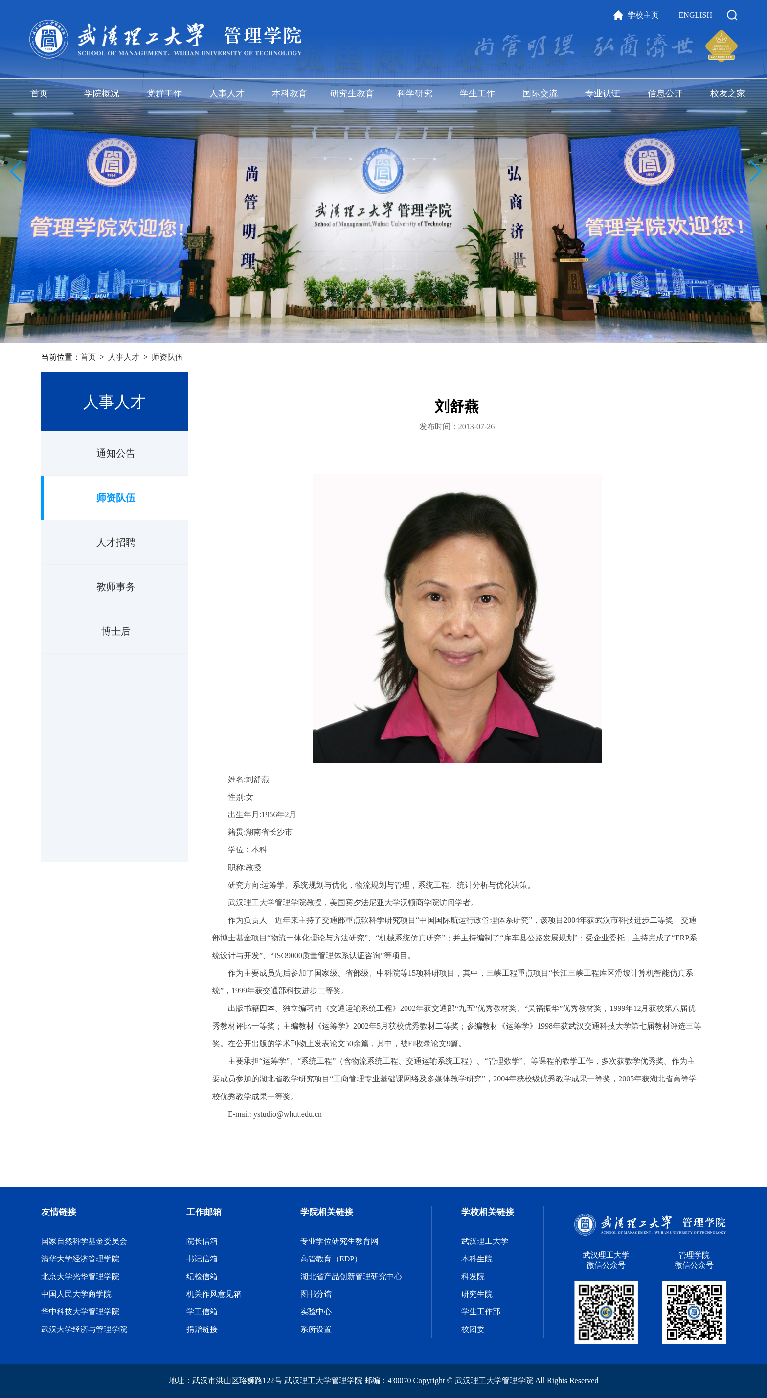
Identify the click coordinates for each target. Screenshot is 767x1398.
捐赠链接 (202, 1329)
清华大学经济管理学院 (80, 1259)
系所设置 (316, 1329)
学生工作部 (480, 1311)
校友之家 (727, 93)
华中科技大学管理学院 (80, 1311)
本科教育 (289, 93)
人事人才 (227, 93)
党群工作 (164, 93)
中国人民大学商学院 (76, 1294)
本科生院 (477, 1259)
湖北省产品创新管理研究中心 (351, 1276)
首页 (39, 93)
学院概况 (101, 93)
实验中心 (316, 1311)
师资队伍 (167, 357)
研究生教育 (352, 93)
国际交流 (540, 93)
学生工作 (477, 93)
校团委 (473, 1329)
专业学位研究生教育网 (339, 1241)
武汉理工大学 (484, 1241)
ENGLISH (695, 15)
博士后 (116, 631)
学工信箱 (202, 1311)
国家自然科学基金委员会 (84, 1241)
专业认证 (602, 93)
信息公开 (665, 93)
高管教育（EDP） (331, 1259)
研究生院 (477, 1294)
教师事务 (115, 586)
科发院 (473, 1276)
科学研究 (414, 93)
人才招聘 (115, 542)
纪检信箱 (202, 1276)
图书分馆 (316, 1294)
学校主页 (643, 15)
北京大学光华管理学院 (80, 1276)
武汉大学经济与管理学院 (84, 1329)
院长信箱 (202, 1241)
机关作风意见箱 (213, 1294)
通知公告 (115, 453)
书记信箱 (202, 1259)
